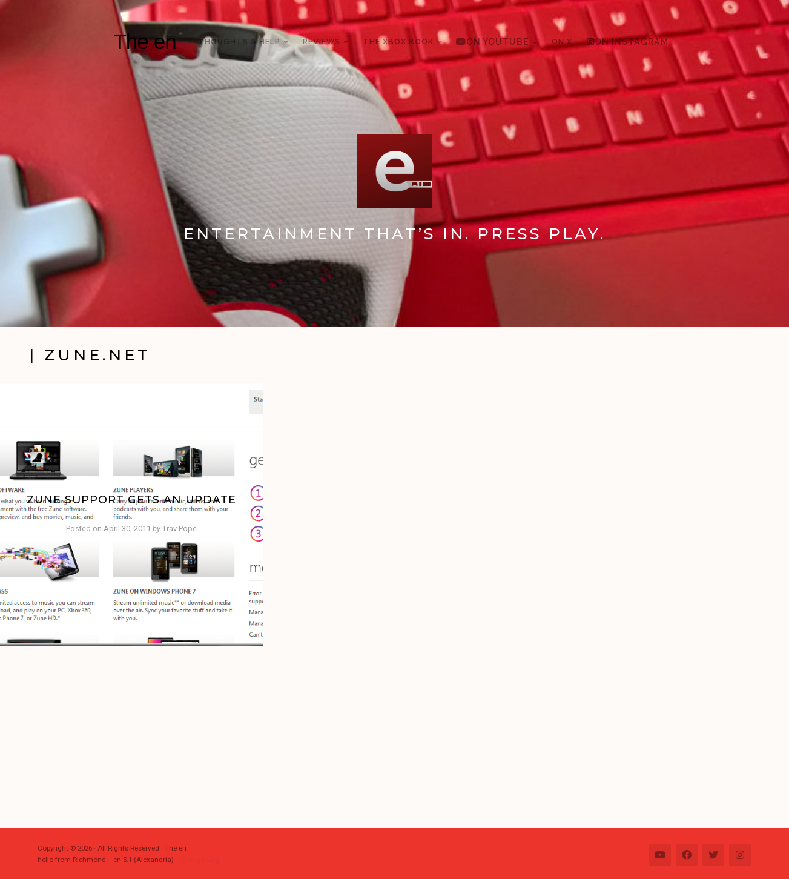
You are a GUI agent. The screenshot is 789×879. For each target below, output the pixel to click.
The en (144, 41)
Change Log (199, 859)
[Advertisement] (401, 737)
